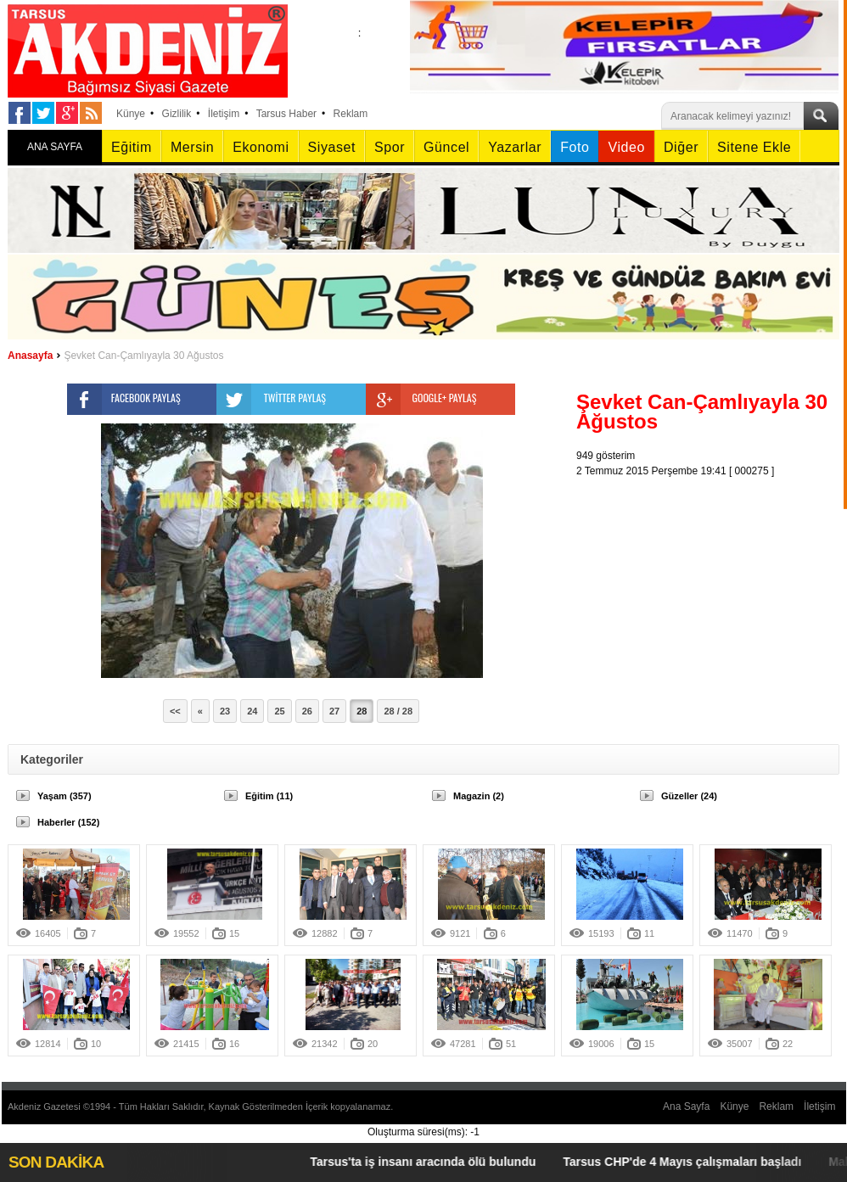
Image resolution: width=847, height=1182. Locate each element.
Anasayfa (30, 355)
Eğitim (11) (269, 796)
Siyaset (332, 147)
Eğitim (131, 147)
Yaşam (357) (64, 796)
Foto (574, 147)
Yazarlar (514, 147)
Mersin (192, 147)
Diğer (681, 147)
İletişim (223, 114)
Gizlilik (177, 114)
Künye (130, 114)
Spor (389, 147)
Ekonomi (261, 147)
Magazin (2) (478, 796)
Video (626, 147)
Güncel (446, 147)
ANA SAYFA (54, 147)
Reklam (351, 114)
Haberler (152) (68, 822)
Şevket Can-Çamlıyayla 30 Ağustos (143, 355)
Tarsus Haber (286, 114)
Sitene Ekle (754, 147)
